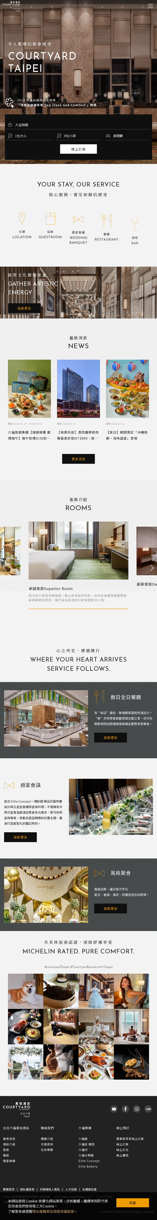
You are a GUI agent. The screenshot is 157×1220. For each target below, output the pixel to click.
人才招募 (71, 1189)
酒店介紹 (9, 1144)
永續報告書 (89, 1189)
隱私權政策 (27, 1189)
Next (152, 568)
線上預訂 (122, 1128)
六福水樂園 (86, 1155)
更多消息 (78, 458)
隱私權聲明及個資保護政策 (53, 1211)
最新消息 (9, 1139)
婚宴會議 (9, 1161)
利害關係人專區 (50, 1189)
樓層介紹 (47, 1139)
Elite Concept (89, 1161)
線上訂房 (78, 149)
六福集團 (85, 1128)
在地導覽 (47, 1150)
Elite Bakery (88, 1166)
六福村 (83, 1150)
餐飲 (6, 1155)
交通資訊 (47, 1144)
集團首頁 (9, 1189)
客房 (6, 1150)
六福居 (83, 1139)
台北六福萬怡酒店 (16, 1128)
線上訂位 (122, 1150)
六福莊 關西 (86, 1144)
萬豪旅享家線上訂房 (130, 1139)
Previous (4, 568)
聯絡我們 (47, 1128)
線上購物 (122, 1155)
